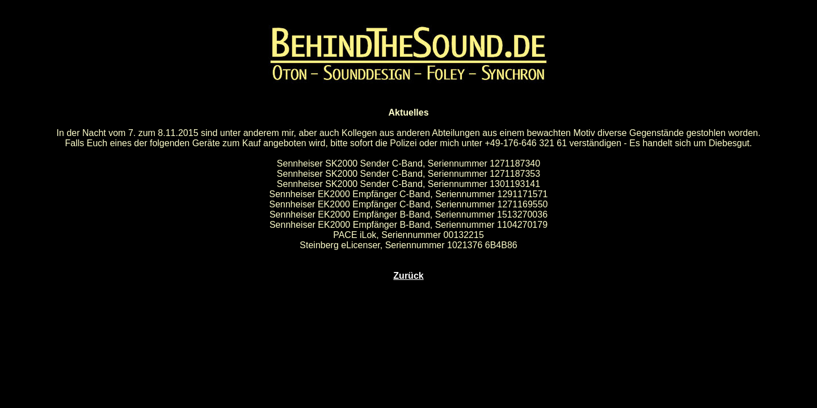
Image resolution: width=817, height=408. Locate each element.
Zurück (408, 275)
